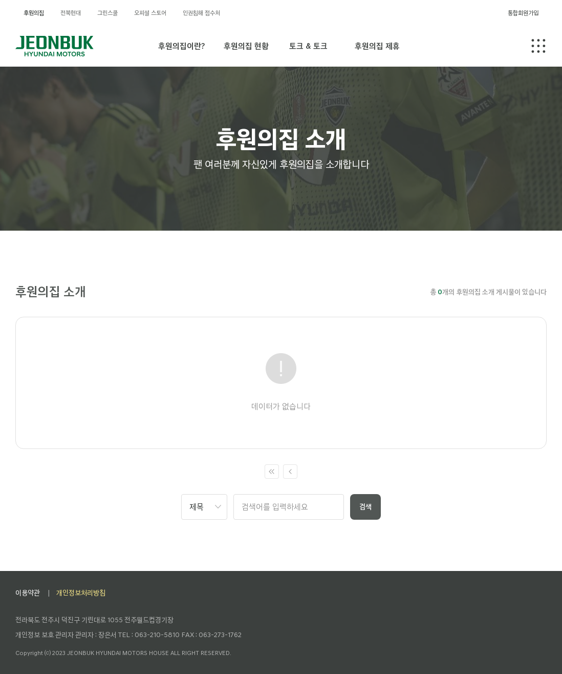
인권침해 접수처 (201, 12)
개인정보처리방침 (80, 592)
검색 (365, 506)
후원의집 (34, 12)
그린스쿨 (107, 12)
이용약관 (27, 592)
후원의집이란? (181, 46)
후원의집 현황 (246, 46)
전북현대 (70, 12)
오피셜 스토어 (150, 12)
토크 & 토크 (308, 46)
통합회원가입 (523, 12)
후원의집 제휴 (377, 46)
